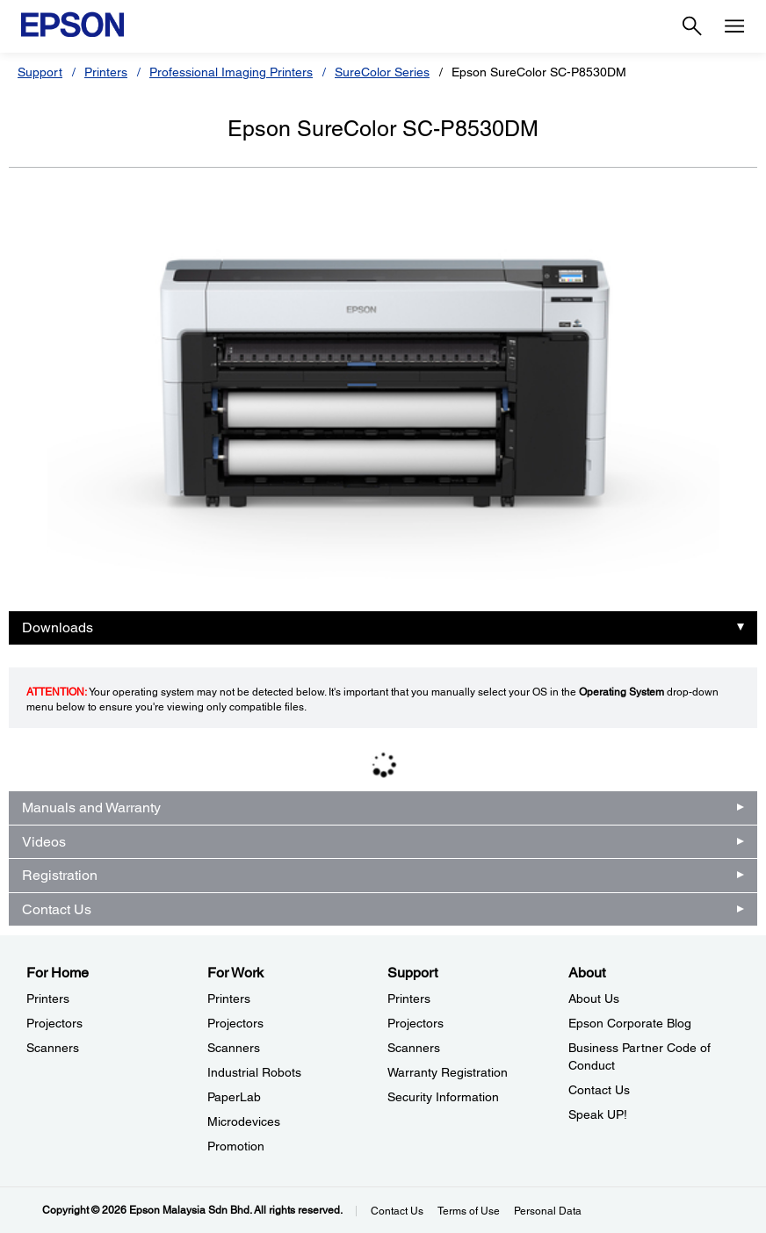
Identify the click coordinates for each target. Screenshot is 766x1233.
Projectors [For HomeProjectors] (54, 1023)
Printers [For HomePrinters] (47, 998)
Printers (105, 72)
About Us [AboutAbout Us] (593, 998)
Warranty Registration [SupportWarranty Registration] (447, 1072)
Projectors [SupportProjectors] (415, 1023)
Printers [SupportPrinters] (408, 998)
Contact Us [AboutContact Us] (599, 1090)
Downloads (57, 627)
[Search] (692, 26)
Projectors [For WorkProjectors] (235, 1023)
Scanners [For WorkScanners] (233, 1048)
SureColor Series (382, 72)
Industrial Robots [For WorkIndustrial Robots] (254, 1072)
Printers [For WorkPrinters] (228, 998)
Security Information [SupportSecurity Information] (443, 1097)
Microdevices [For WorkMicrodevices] (243, 1121)
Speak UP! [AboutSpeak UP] (597, 1114)
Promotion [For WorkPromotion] (235, 1146)
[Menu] (734, 26)
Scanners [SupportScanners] (413, 1048)
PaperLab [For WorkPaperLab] (234, 1097)
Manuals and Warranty (91, 807)
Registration (60, 875)
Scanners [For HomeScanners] (52, 1048)
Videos (44, 841)
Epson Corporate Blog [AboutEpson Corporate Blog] (629, 1023)
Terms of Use (468, 1211)
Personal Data (548, 1211)
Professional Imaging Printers (231, 72)
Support (40, 72)
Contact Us (56, 909)
